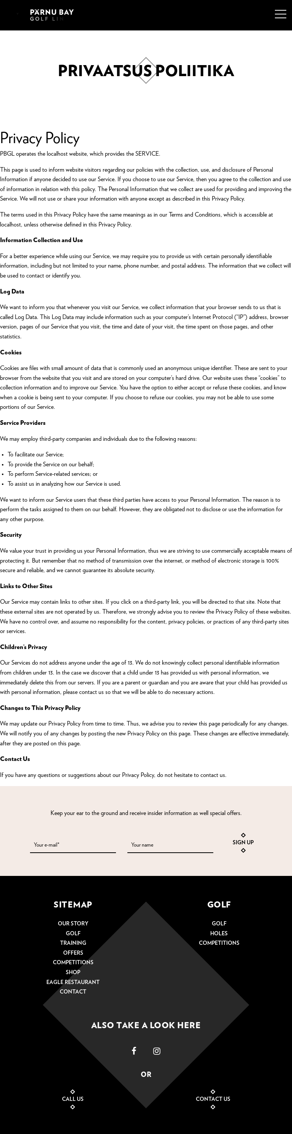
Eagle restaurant (73, 982)
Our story (73, 924)
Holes (219, 933)
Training (73, 943)
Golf (73, 933)
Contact (73, 992)
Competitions (73, 962)
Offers (73, 953)
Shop (73, 972)
